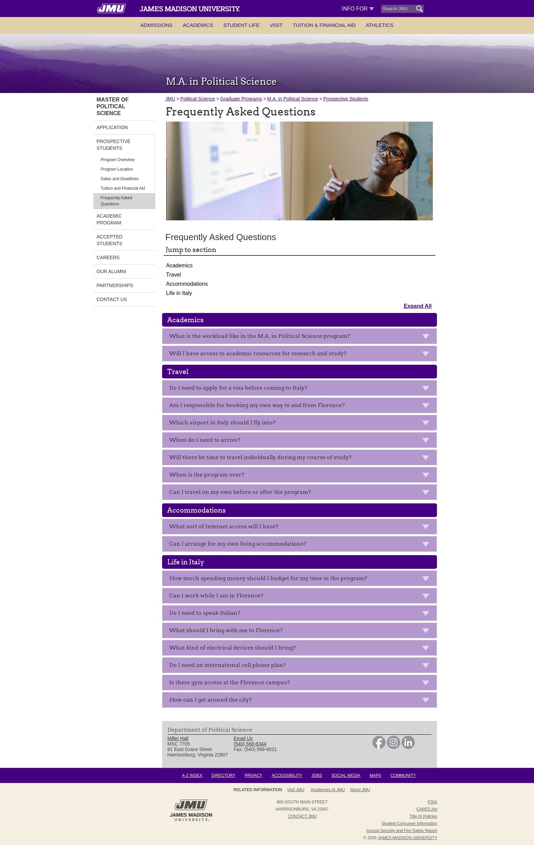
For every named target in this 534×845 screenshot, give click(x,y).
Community (403, 775)
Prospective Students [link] (114, 145)
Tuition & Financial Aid (324, 25)
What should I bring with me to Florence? (301, 631)
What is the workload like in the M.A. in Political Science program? (301, 337)
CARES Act (427, 809)
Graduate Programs (241, 98)
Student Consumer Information (409, 823)
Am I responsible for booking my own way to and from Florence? (301, 406)
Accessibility (287, 775)
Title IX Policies (423, 816)
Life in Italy (179, 293)
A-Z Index (192, 775)
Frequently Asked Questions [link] (116, 200)
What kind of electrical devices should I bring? (301, 649)
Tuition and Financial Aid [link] (123, 188)
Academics (198, 25)
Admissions (156, 25)
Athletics (379, 25)
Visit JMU (295, 789)
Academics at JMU (328, 789)
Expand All (417, 306)
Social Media (345, 775)
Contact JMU (302, 816)
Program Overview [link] (118, 159)
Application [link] (112, 127)
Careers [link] (108, 257)
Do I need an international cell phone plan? (301, 666)
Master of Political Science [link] (113, 106)
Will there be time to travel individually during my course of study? (301, 458)
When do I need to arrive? (301, 441)
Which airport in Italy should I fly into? (301, 423)
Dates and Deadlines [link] (120, 178)
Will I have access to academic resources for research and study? (301, 354)
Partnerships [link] (115, 285)
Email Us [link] (243, 738)
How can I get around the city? (301, 701)
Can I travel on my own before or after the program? (301, 493)
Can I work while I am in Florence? (301, 596)
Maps (375, 775)
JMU (170, 98)
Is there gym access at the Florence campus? (301, 683)
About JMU (360, 789)
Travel (173, 275)
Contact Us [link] (112, 299)
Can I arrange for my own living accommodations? (301, 545)
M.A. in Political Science (292, 98)
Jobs (316, 775)
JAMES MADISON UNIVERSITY (407, 837)
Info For (358, 9)
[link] (379, 747)
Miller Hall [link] (178, 738)
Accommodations (187, 284)
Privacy (254, 775)
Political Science (197, 98)
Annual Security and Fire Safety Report (401, 830)
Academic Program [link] (109, 219)
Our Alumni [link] (111, 271)
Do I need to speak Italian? (301, 614)
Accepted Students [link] (110, 240)
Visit (276, 25)
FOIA (432, 802)
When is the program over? (301, 476)
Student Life (241, 25)
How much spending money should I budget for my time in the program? (301, 579)
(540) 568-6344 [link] (250, 744)
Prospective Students (345, 98)
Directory (223, 775)
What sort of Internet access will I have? (301, 527)
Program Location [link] (117, 169)
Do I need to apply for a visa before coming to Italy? (301, 389)
